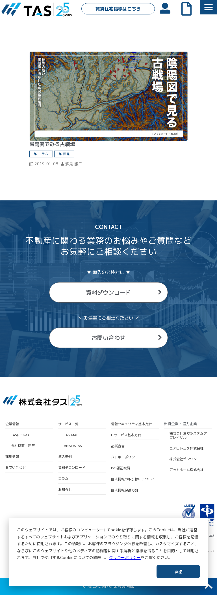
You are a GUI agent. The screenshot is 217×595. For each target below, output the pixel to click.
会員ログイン (167, 7)
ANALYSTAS (73, 446)
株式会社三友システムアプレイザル (188, 436)
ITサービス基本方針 (126, 435)
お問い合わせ (108, 338)
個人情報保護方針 (124, 490)
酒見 (66, 153)
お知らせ (65, 490)
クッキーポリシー (125, 557)
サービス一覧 (68, 424)
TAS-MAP (71, 435)
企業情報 (12, 424)
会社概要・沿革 (23, 446)
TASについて (21, 435)
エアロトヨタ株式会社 (186, 448)
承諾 (178, 571)
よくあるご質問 (189, 8)
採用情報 (12, 457)
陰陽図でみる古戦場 (52, 144)
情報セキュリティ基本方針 (131, 424)
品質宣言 (118, 446)
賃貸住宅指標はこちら (118, 9)
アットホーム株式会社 (186, 470)
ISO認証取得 (120, 468)
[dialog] (108, 552)
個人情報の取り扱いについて (133, 479)
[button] (208, 7)
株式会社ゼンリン (183, 459)
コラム (43, 153)
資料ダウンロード (108, 292)
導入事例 (65, 457)
